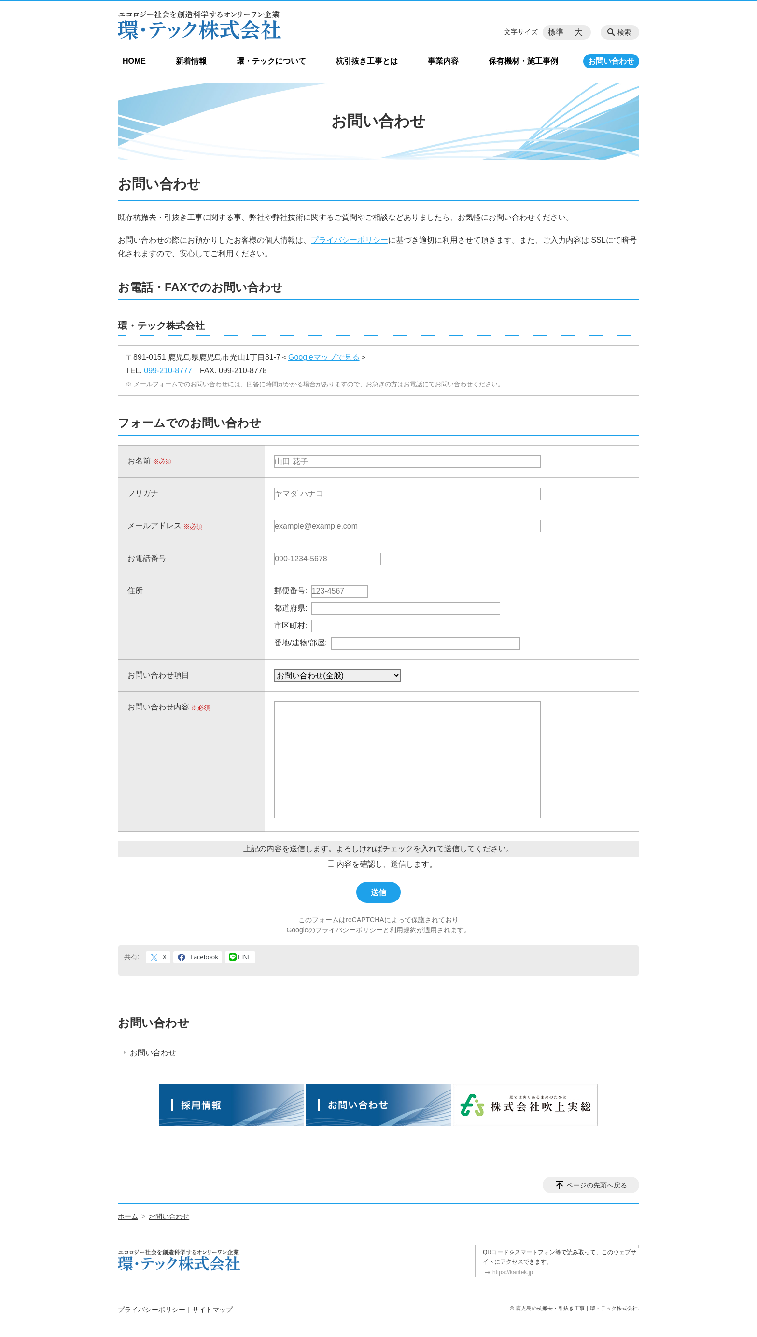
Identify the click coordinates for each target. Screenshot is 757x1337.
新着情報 (191, 61)
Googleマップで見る (324, 357)
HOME (134, 61)
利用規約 (403, 930)
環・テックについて (271, 61)
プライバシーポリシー (349, 240)
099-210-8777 (168, 371)
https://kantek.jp (512, 1272)
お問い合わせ (611, 61)
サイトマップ (212, 1309)
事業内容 (443, 61)
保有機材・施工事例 (523, 61)
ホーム (128, 1216)
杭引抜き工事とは (367, 61)
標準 (555, 32)
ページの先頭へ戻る (596, 1185)
